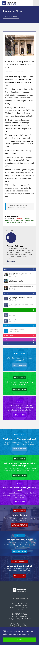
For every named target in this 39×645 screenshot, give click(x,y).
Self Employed (19, 220)
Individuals (9, 220)
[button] (36, 3)
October (24, 222)
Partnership (29, 220)
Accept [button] (19, 639)
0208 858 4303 (21, 614)
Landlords (16, 222)
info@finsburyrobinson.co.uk (20, 619)
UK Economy (19, 218)
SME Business (9, 218)
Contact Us (11, 261)
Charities (8, 222)
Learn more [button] (26, 634)
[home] (8, 3)
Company (27, 218)
